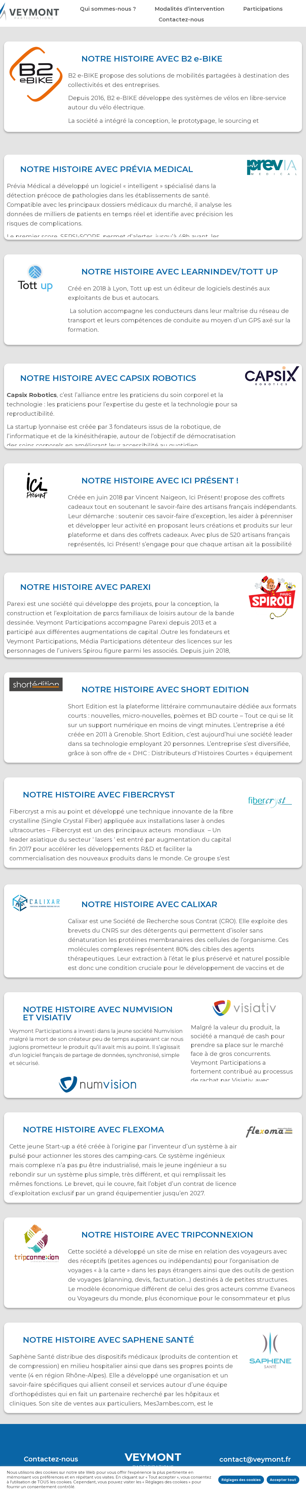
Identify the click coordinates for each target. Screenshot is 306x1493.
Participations (263, 9)
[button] (51, 1459)
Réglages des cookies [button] (241, 1480)
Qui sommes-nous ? (108, 9)
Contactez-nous (181, 19)
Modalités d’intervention (189, 9)
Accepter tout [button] (283, 1480)
